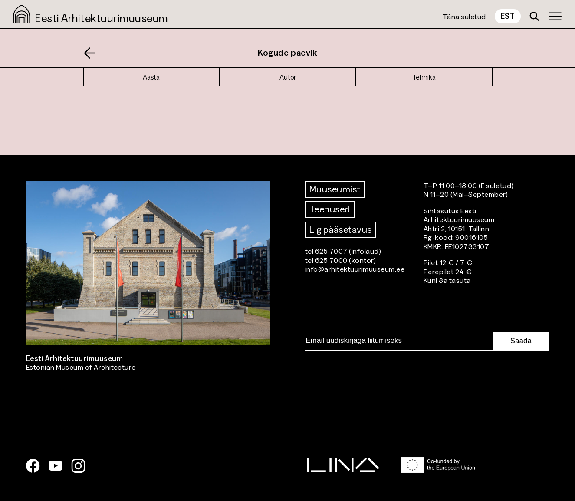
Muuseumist (335, 189)
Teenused (329, 209)
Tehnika (424, 77)
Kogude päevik (287, 52)
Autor (287, 77)
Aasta (151, 77)
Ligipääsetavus (340, 230)
